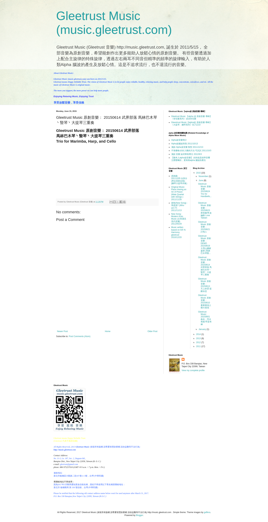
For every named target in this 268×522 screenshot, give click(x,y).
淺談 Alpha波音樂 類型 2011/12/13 (187, 147)
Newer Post (62, 331)
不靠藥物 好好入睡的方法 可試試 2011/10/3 (191, 150)
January (203, 329)
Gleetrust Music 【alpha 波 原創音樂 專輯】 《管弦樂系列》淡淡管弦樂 (191, 117)
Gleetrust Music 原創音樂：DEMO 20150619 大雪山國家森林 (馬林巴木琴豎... (204, 245)
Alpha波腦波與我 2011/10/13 (184, 143)
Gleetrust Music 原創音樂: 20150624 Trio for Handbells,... (205, 191)
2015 (198, 173)
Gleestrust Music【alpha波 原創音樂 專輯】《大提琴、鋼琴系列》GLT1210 (191, 123)
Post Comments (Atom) (79, 336)
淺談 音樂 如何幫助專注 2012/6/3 (186, 154)
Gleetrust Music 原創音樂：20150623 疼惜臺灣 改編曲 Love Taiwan (205, 210)
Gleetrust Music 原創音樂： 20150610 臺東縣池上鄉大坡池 (204, 301)
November (204, 176)
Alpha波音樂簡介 (179, 140)
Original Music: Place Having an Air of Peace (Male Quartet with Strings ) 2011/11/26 (178, 193)
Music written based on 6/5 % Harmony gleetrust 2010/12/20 (178, 232)
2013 (198, 338)
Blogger (139, 515)
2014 (198, 334)
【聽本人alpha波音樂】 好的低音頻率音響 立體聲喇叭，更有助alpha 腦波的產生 (190, 158)
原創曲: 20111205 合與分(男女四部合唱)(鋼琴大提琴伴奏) (179, 180)
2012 (198, 342)
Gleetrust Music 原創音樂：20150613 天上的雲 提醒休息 (205, 285)
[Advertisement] (107, 313)
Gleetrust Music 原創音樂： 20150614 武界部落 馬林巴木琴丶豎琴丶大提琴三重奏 (205, 266)
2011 (198, 346)
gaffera (207, 512)
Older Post (152, 331)
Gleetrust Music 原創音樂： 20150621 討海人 (204, 227)
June (201, 180)
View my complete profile (193, 370)
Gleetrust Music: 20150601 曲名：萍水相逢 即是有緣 (205, 318)
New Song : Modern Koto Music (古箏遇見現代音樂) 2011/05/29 (178, 219)
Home (107, 331)
